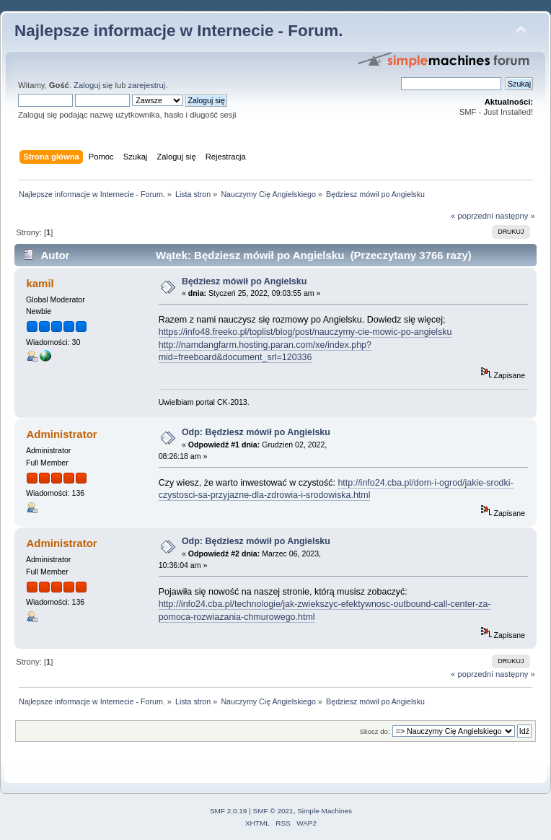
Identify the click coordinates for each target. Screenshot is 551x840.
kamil (39, 283)
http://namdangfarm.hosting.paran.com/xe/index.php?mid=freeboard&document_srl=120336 (265, 351)
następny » (515, 215)
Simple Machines (324, 811)
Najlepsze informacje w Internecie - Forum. (178, 31)
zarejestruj (147, 85)
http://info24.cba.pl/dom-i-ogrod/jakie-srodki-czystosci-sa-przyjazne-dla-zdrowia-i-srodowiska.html (336, 489)
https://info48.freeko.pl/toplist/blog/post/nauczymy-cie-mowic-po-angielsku (305, 332)
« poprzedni (472, 215)
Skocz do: (375, 731)
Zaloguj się (93, 85)
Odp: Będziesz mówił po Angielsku (256, 432)
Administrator (61, 434)
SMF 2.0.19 (228, 811)
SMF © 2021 (273, 811)
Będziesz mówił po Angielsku (244, 281)
